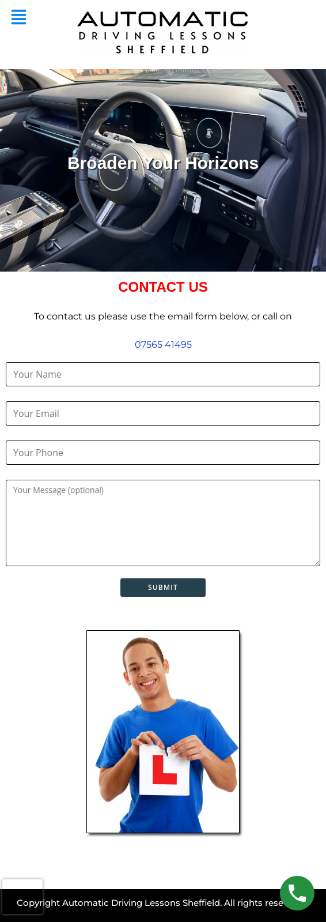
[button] (19, 18)
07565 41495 (163, 344)
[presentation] (22, 896)
